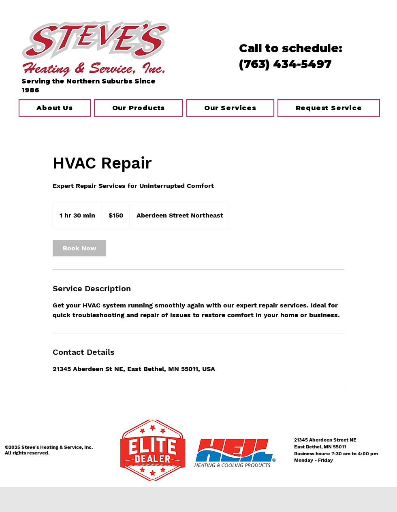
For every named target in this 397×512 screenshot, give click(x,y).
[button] (230, 108)
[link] (79, 248)
